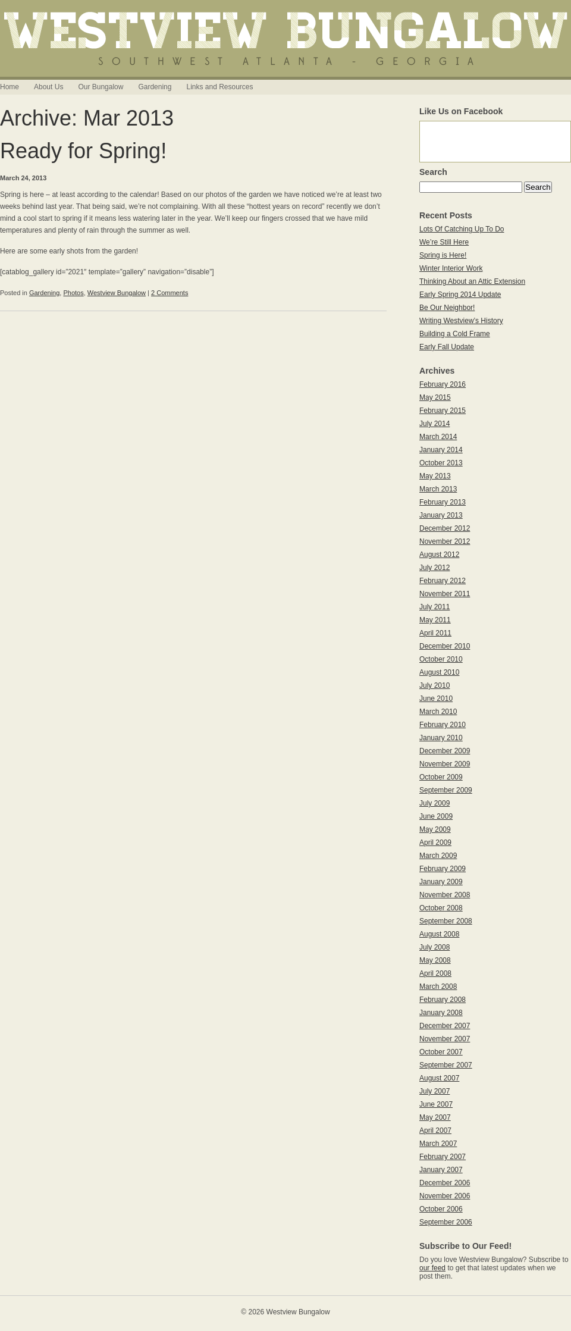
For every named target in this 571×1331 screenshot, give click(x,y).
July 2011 (434, 607)
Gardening (154, 87)
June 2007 (436, 1104)
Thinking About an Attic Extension (472, 281)
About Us (48, 87)
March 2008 (438, 986)
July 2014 (434, 423)
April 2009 (435, 842)
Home (9, 87)
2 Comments (169, 292)
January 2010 (441, 738)
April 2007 (435, 1130)
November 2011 (444, 594)
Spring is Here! (442, 255)
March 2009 (438, 855)
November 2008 (444, 895)
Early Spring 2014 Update (460, 294)
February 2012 (442, 581)
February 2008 (442, 999)
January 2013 (441, 515)
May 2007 (435, 1117)
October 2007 (441, 1052)
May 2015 (435, 397)
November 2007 (444, 1039)
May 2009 (435, 829)
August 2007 (439, 1078)
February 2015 (442, 410)
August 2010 (439, 672)
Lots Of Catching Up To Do (461, 229)
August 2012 (439, 554)
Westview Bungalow (116, 292)
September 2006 (445, 1222)
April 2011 (435, 633)
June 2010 (436, 698)
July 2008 (434, 947)
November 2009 (444, 764)
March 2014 (438, 437)
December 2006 (444, 1183)
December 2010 (444, 646)
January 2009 (441, 882)
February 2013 (442, 502)
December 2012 (444, 528)
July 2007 (434, 1091)
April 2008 (435, 973)
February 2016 (442, 384)
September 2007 (445, 1065)
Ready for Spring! (83, 151)
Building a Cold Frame (454, 334)
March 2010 (438, 711)
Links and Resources (219, 87)
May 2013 (435, 476)
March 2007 (438, 1143)
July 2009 (434, 803)
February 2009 (442, 869)
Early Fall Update (446, 347)
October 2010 (441, 659)
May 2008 (435, 960)
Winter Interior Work (450, 268)
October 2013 (441, 463)
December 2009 (444, 751)
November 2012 (444, 541)
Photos (73, 292)
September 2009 (445, 790)
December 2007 (444, 1026)
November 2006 (444, 1196)
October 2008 (441, 908)
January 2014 (441, 450)
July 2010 (434, 685)
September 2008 (445, 921)
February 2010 (442, 725)
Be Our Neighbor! (447, 307)
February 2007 (442, 1157)
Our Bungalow (100, 87)
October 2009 (441, 777)
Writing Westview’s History (461, 321)
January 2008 (441, 1013)
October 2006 (441, 1209)
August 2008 (439, 934)
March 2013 (438, 489)
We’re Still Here (444, 242)
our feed (432, 1268)
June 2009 (436, 816)
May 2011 (435, 620)
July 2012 (434, 567)
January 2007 (441, 1170)
